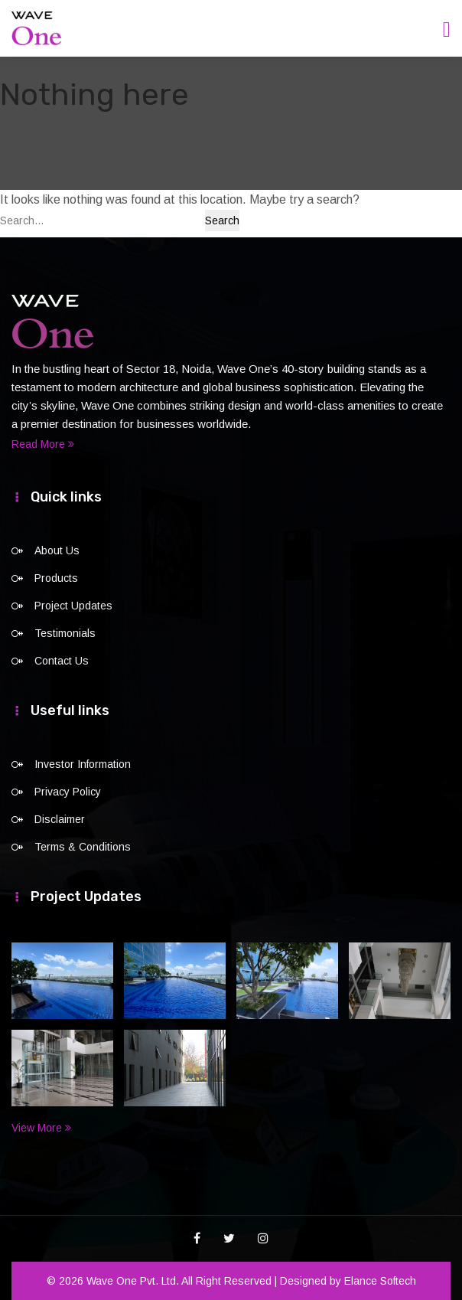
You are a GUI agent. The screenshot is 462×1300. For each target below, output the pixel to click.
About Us (57, 550)
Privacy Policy (67, 792)
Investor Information (82, 764)
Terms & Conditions (82, 847)
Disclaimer (59, 819)
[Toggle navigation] (447, 29)
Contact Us (61, 661)
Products (56, 578)
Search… (22, 220)
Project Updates (73, 605)
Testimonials (65, 633)
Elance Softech (380, 1281)
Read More (42, 444)
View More (41, 1128)
